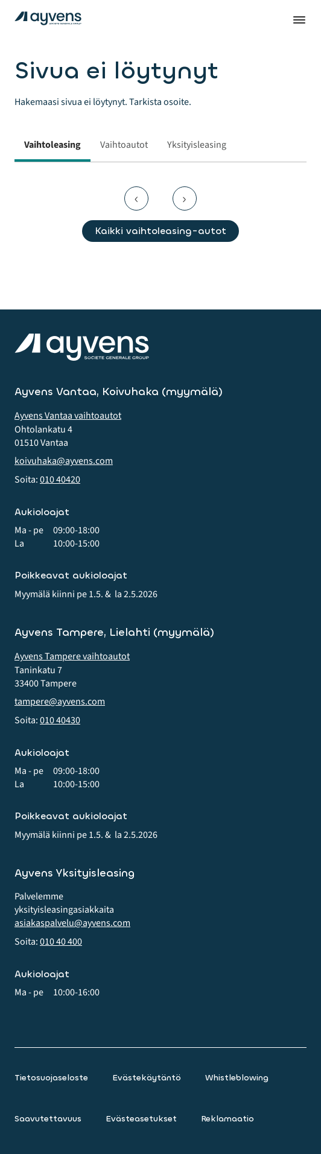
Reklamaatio (227, 1118)
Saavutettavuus (47, 1118)
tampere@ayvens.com (59, 701)
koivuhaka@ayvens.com (63, 461)
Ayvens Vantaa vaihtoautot (67, 415)
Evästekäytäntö (146, 1077)
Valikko (299, 20)
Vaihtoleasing (52, 144)
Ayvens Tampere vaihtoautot (72, 656)
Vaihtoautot (124, 144)
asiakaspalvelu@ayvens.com (72, 923)
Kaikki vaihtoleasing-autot (160, 230)
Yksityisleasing (196, 144)
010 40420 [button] (60, 479)
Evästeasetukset (141, 1118)
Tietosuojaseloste (51, 1077)
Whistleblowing (237, 1077)
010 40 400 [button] (61, 941)
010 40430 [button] (60, 720)
